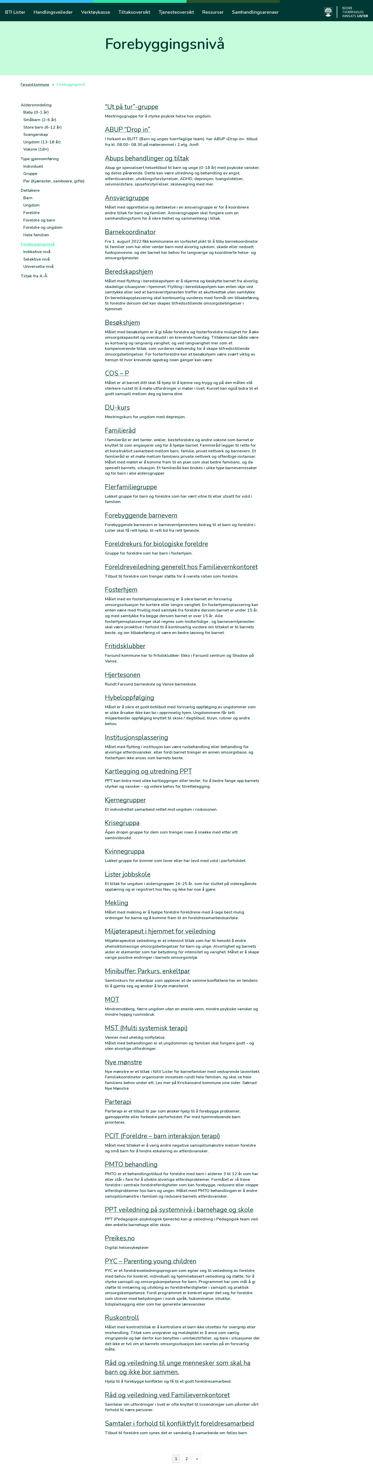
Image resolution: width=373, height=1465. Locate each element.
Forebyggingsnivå (38, 244)
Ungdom (31, 205)
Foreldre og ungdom (42, 227)
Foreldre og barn (39, 220)
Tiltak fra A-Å (34, 276)
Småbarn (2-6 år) (39, 120)
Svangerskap (35, 134)
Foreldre (31, 213)
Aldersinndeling (36, 105)
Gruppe (30, 173)
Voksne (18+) (36, 149)
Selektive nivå (36, 259)
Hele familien (36, 235)
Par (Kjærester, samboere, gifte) (53, 181)
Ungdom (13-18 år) (42, 142)
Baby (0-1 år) (36, 112)
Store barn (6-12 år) (42, 127)
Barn (27, 198)
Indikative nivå (37, 252)
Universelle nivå (38, 266)
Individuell (33, 166)
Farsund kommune (35, 84)
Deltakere (30, 190)
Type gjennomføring (40, 159)
